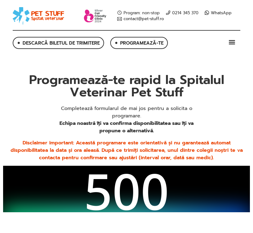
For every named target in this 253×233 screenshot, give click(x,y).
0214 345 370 (185, 13)
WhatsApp (221, 13)
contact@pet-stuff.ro (144, 18)
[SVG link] (38, 16)
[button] (232, 42)
